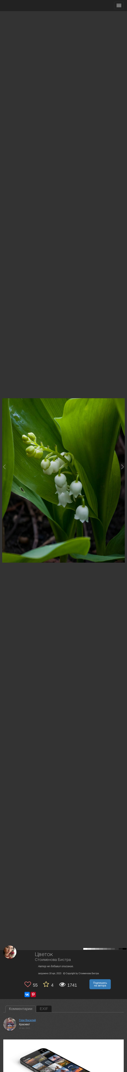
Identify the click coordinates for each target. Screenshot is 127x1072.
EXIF (44, 1009)
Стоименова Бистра (53, 960)
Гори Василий (27, 1020)
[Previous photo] (4, 467)
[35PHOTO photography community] (20, 5)
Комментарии (20, 1009)
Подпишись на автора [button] (100, 984)
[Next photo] (122, 467)
